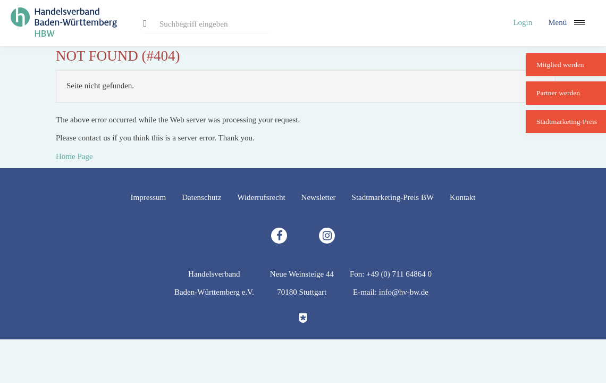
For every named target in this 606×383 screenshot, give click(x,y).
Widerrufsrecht (261, 197)
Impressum (148, 197)
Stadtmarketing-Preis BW (393, 197)
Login (522, 22)
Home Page (74, 156)
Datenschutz (201, 197)
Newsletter (318, 197)
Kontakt (462, 197)
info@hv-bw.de (403, 292)
